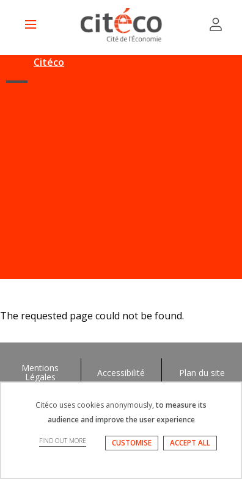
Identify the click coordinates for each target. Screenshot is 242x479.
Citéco (49, 62)
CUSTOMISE (132, 442)
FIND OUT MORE (62, 440)
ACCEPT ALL (190, 442)
